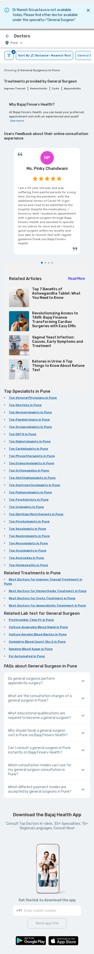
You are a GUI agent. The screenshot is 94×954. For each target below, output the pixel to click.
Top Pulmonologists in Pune (30, 492)
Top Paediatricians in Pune (29, 419)
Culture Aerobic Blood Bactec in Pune (38, 634)
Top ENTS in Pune (22, 434)
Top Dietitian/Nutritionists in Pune (36, 514)
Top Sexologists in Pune (27, 528)
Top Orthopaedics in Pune (29, 470)
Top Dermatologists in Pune (30, 412)
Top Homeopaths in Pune (28, 565)
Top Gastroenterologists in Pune (34, 485)
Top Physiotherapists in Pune (32, 456)
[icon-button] (7, 36)
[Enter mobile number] (52, 911)
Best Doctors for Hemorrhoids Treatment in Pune (47, 591)
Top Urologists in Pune (26, 507)
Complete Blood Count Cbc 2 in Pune (37, 641)
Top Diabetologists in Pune (30, 441)
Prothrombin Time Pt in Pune (31, 620)
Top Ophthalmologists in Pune (32, 478)
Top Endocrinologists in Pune (31, 463)
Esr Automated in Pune (27, 656)
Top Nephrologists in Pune (29, 536)
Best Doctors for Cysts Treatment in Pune (42, 598)
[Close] (88, 10)
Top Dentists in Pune (25, 405)
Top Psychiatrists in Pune (29, 499)
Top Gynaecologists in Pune (30, 427)
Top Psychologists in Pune (29, 521)
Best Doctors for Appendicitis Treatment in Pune (47, 605)
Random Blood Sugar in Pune (31, 649)
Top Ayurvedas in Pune (26, 558)
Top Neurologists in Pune (28, 543)
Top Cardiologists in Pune (28, 448)
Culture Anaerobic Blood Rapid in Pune (38, 627)
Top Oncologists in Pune (27, 550)
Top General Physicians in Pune (33, 397)
